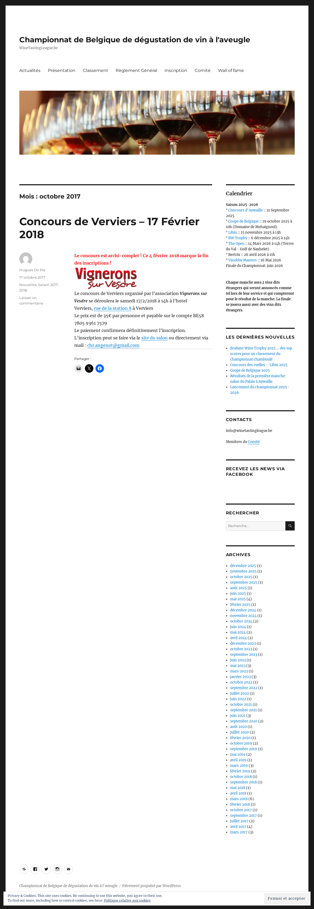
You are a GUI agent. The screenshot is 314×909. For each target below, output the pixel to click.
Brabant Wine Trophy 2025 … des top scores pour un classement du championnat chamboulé (261, 354)
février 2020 (240, 738)
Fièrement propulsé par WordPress (151, 886)
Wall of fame (231, 70)
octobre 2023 (241, 649)
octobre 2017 (241, 810)
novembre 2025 (243, 571)
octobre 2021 (241, 704)
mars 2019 (239, 765)
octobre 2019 (241, 743)
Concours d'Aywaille (245, 210)
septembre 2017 (243, 815)
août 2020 (238, 727)
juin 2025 (238, 593)
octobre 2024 (241, 621)
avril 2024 (238, 638)
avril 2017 (238, 826)
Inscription (176, 70)
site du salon (154, 337)
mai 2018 (237, 788)
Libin (232, 232)
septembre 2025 (243, 582)
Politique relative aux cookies (127, 900)
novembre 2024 (243, 615)
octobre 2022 (241, 682)
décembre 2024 (243, 610)
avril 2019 (238, 760)
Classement (95, 70)
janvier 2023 (240, 677)
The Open (236, 243)
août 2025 (238, 588)
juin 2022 (238, 699)
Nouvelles (28, 285)
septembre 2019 (243, 749)
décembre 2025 (243, 566)
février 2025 (240, 604)
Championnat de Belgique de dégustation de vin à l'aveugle (134, 39)
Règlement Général (136, 70)
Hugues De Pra (32, 270)
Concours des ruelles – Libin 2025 (259, 365)
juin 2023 (238, 660)
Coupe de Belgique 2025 (250, 370)
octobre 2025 (241, 577)
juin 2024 (238, 627)
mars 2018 (239, 799)
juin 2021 (237, 715)
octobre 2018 (241, 776)
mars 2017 (239, 832)
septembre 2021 (243, 710)
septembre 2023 (243, 654)
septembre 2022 (243, 688)
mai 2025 (238, 599)
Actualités (29, 70)
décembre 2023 (243, 643)
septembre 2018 (243, 782)
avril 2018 (238, 793)
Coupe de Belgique (243, 221)
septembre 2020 (243, 721)
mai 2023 (237, 665)
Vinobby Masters (242, 260)
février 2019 (240, 771)
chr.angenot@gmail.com (113, 345)
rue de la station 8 (112, 308)
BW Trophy (237, 238)
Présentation (61, 70)
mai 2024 (238, 632)
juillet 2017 (239, 821)
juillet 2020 (239, 732)
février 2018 (240, 804)
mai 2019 (237, 754)
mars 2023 (239, 671)
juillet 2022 (239, 693)
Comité (203, 70)
